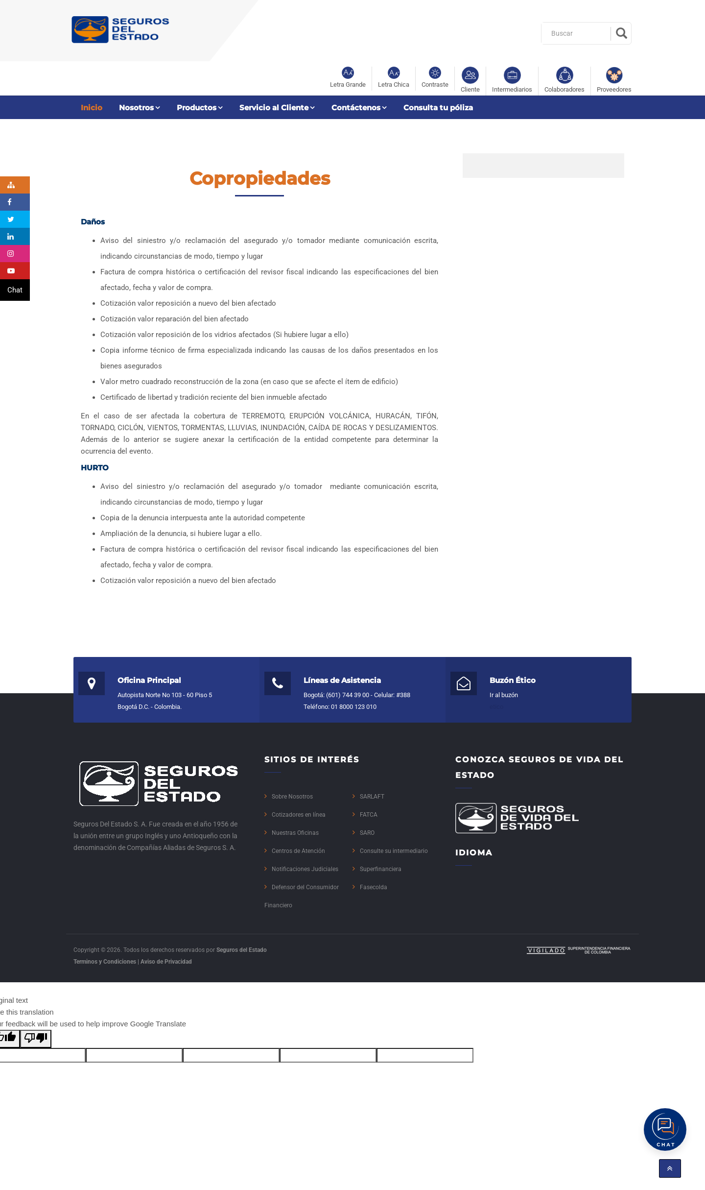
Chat (15, 290)
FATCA (368, 814)
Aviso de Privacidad (166, 961)
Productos (196, 107)
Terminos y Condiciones (104, 961)
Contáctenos (355, 107)
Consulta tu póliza (438, 107)
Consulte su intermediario (394, 851)
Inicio (91, 107)
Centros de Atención (298, 851)
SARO (367, 832)
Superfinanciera (380, 869)
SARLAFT (372, 796)
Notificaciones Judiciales (305, 869)
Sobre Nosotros (292, 796)
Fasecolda (373, 887)
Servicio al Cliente (273, 107)
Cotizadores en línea (299, 814)
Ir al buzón (504, 695)
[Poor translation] (35, 1039)
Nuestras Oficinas (295, 832)
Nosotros (136, 107)
